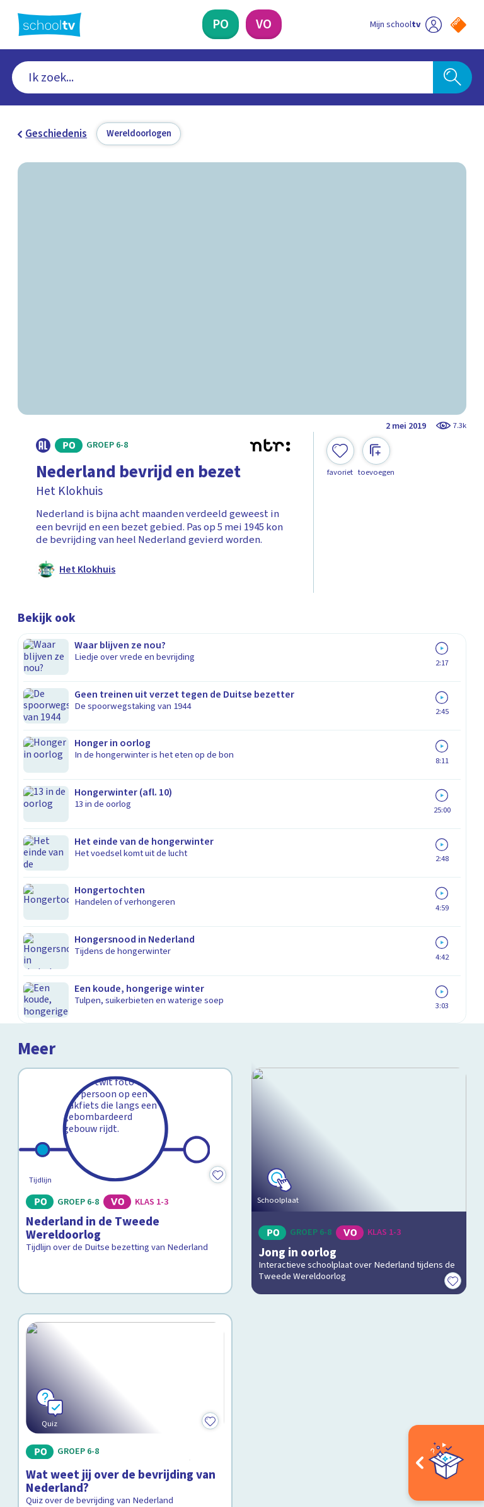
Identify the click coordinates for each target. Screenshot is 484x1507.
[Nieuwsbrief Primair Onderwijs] (354, 1245)
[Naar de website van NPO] (458, 24)
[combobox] (223, 77)
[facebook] (24, 1391)
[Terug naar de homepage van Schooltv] (49, 25)
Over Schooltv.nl (63, 1219)
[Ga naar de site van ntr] (448, 1424)
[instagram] (52, 1391)
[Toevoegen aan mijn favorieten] (340, 457)
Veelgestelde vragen (74, 1201)
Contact (40, 1183)
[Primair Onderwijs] (220, 24)
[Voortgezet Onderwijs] (264, 24)
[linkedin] (79, 1391)
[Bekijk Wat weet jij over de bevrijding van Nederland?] (125, 959)
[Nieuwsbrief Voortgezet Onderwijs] (354, 1286)
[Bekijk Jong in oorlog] (359, 747)
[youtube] (107, 1391)
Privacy (37, 1237)
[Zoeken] (452, 77)
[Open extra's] (446, 1463)
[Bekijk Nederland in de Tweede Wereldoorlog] (125, 747)
